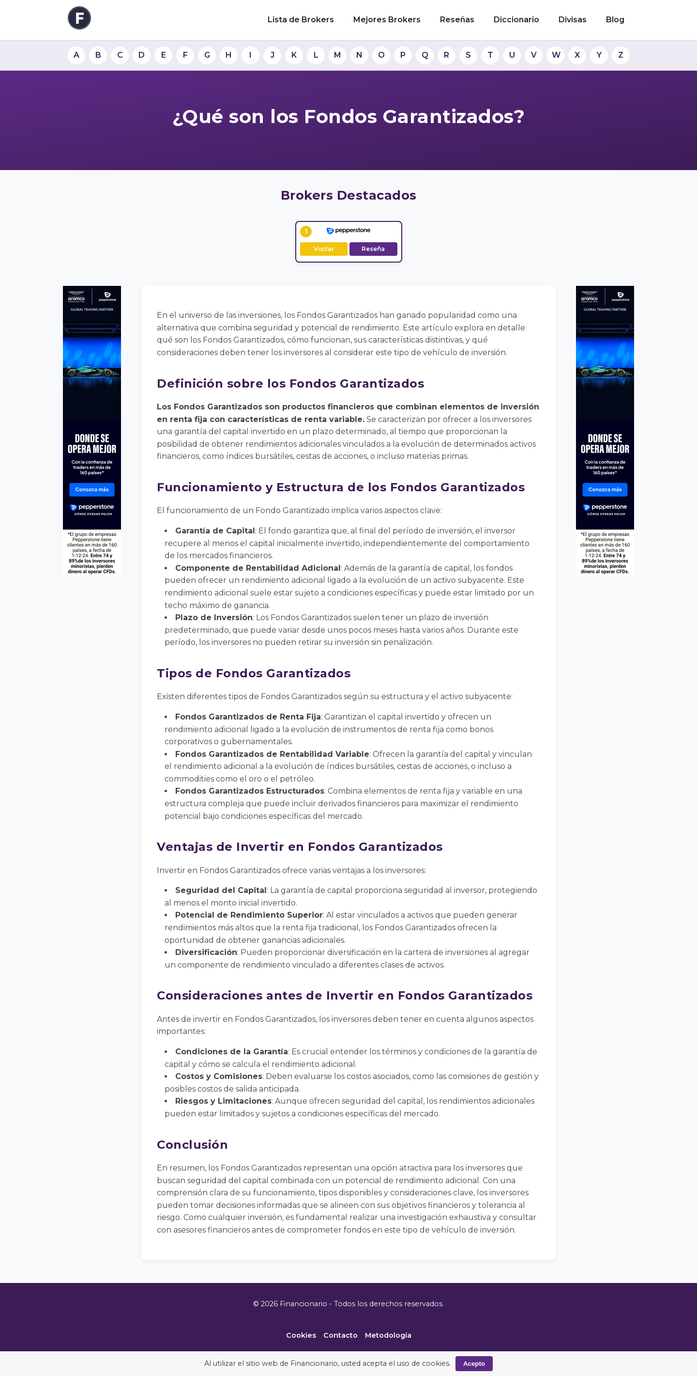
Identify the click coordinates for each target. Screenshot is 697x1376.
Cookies (301, 1335)
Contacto (340, 1335)
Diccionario (516, 19)
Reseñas (457, 19)
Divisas (573, 19)
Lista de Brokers (301, 19)
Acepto (474, 1363)
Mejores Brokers (387, 19)
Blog (615, 19)
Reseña (373, 248)
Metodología (388, 1335)
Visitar (324, 248)
